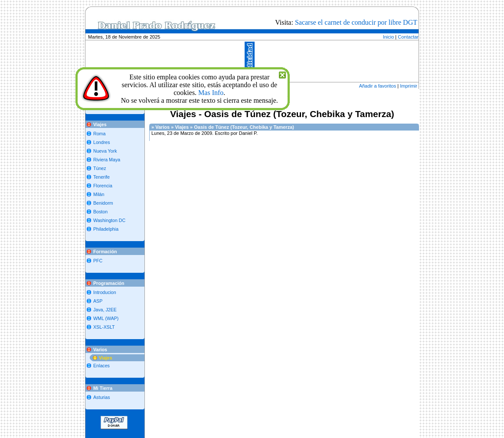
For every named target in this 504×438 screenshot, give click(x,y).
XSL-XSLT (104, 327)
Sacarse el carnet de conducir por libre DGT (356, 22)
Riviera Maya (106, 159)
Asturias (101, 397)
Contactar (408, 36)
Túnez (99, 168)
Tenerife (101, 177)
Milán (98, 194)
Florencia (102, 185)
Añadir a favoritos (377, 85)
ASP (97, 301)
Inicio (388, 36)
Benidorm (103, 203)
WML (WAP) (105, 318)
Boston (100, 211)
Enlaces (101, 365)
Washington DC (109, 220)
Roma (99, 133)
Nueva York (105, 151)
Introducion (104, 292)
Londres (101, 142)
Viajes (105, 357)
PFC (97, 260)
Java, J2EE (105, 309)
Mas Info (210, 92)
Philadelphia (105, 229)
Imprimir (408, 85)
